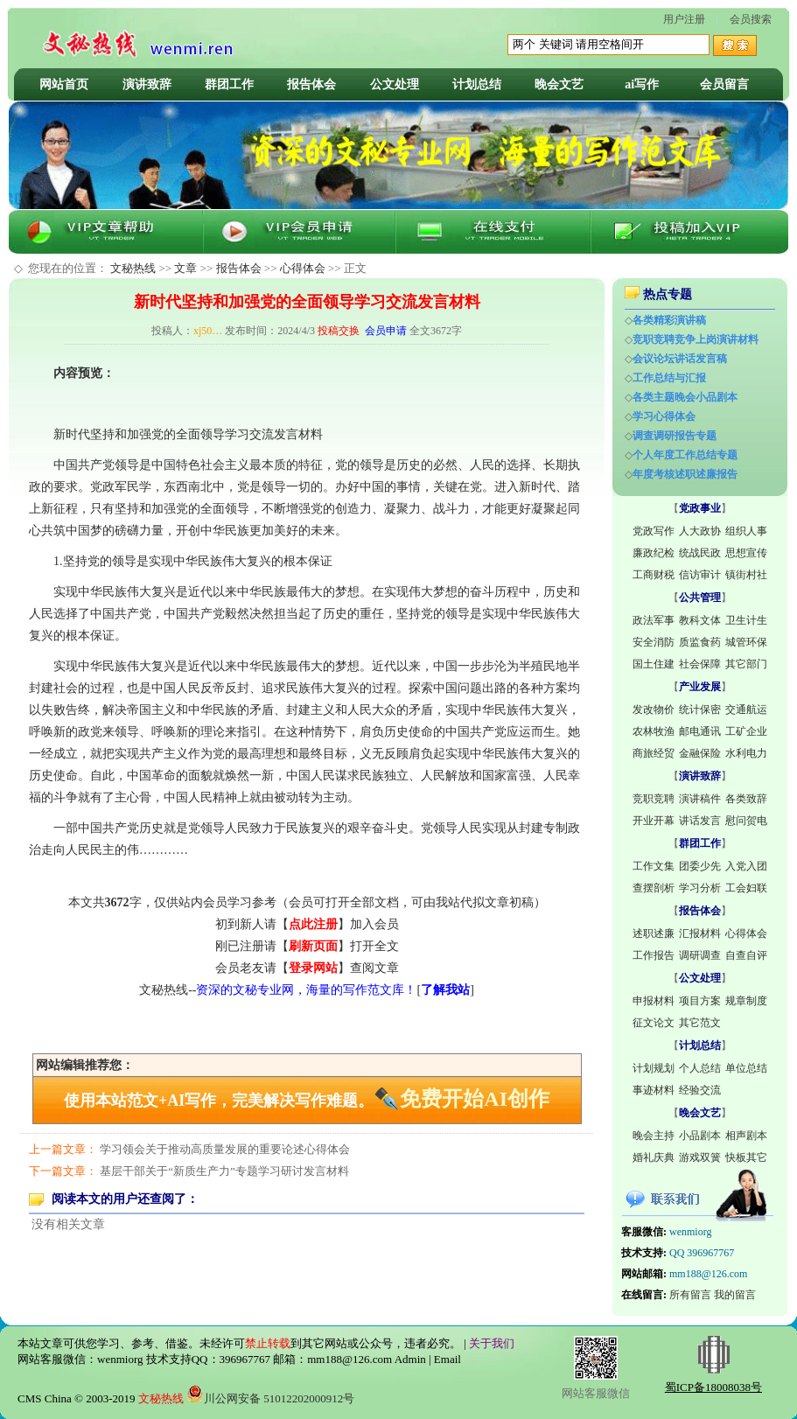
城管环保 (746, 642)
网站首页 (63, 84)
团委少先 (700, 866)
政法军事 (654, 620)
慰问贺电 (746, 820)
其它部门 (746, 664)
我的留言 (735, 1295)
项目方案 (700, 1001)
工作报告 (654, 955)
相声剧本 (746, 1135)
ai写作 (642, 84)
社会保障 (700, 664)
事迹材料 (654, 1090)
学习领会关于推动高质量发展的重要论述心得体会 (225, 1149)
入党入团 (746, 866)
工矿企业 (746, 731)
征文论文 (654, 1023)
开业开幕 (654, 820)
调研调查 (700, 955)
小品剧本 (700, 1135)
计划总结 (476, 84)
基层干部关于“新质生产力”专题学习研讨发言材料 (224, 1171)
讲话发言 (700, 820)
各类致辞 (746, 799)
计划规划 (654, 1068)
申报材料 (654, 1001)
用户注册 (684, 19)
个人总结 (700, 1068)
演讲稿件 (700, 799)
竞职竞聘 (654, 799)
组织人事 (746, 531)
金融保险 (700, 753)
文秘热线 (133, 268)
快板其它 (746, 1157)
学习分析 (700, 888)
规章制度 (746, 1001)
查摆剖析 (654, 888)
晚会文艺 (559, 84)
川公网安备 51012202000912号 (270, 1398)
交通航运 (746, 709)
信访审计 (700, 575)
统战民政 (700, 553)
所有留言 (690, 1295)
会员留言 (724, 84)
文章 (185, 268)
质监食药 (700, 642)
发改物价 (654, 709)
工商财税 (654, 575)
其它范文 (700, 1023)
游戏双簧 (700, 1157)
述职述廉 (654, 933)
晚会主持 (654, 1135)
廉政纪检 (654, 553)
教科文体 (700, 620)
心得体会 (302, 268)
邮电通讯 (700, 731)
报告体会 (311, 84)
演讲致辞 (146, 84)
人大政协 (700, 531)
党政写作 (654, 531)
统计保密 (700, 709)
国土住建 (654, 664)
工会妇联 (746, 888)
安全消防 (654, 642)
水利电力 (746, 753)
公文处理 (394, 84)
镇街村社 (746, 575)
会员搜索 (751, 19)
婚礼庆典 (654, 1157)
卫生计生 (746, 620)
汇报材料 (700, 933)
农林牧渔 (654, 731)
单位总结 (746, 1068)
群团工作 (229, 84)
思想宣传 (746, 553)
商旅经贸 (654, 753)
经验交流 (700, 1090)
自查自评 (746, 955)
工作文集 (654, 866)
